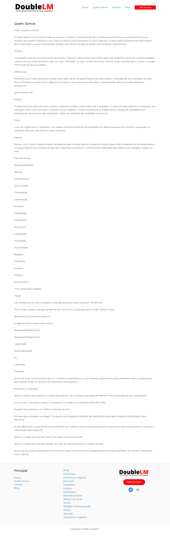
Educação (68, 480)
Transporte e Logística (75, 515)
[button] (145, 7)
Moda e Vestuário (72, 498)
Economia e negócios (74, 477)
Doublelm (94, 527)
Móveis (67, 501)
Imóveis (67, 487)
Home (17, 477)
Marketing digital (72, 494)
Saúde (66, 508)
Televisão (68, 512)
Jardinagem (69, 491)
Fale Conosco (134, 482)
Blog (16, 488)
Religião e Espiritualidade (77, 505)
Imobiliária (69, 484)
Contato (18, 484)
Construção (69, 473)
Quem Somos (21, 481)
